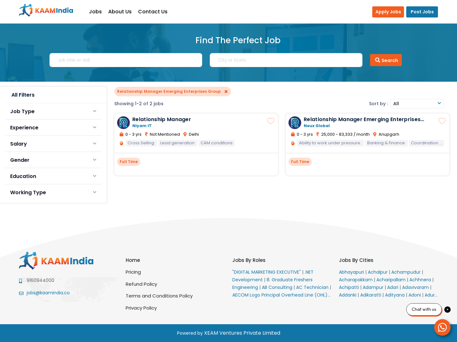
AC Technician (313, 287)
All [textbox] (396, 103)
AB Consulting (278, 287)
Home (133, 260)
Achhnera (420, 280)
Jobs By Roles (249, 260)
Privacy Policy (141, 307)
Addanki (348, 295)
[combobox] (417, 103)
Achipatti (349, 287)
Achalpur (378, 272)
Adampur (374, 287)
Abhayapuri (352, 272)
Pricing (133, 272)
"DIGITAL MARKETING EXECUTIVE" (267, 272)
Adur (430, 295)
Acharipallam (391, 280)
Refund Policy (141, 284)
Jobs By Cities (356, 260)
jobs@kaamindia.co (48, 293)
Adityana (395, 295)
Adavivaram (416, 287)
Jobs (98, 11)
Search (386, 60)
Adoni (415, 295)
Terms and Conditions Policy (159, 295)
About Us (123, 11)
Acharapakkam (356, 280)
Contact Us (156, 11)
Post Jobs (422, 12)
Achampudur (406, 272)
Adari (393, 287)
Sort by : (378, 103)
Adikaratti (371, 295)
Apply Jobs (388, 12)
